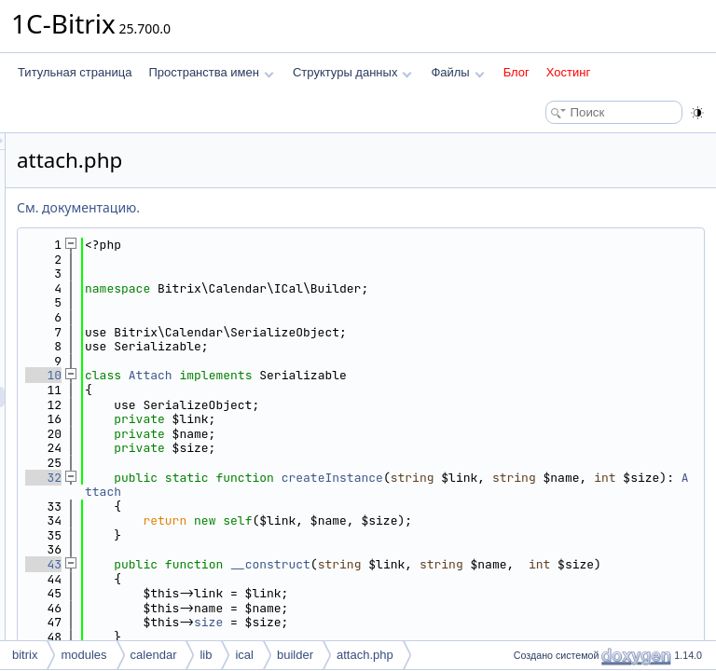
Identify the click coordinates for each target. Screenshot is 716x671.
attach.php (365, 655)
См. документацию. (311, 207)
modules (83, 655)
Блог (516, 72)
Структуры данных (352, 72)
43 (276, 564)
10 (276, 375)
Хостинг (568, 72)
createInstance (565, 478)
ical (244, 655)
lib (206, 655)
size (441, 637)
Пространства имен (210, 72)
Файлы (457, 72)
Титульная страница (74, 72)
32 (276, 478)
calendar (154, 655)
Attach (384, 375)
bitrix (24, 655)
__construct (503, 564)
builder (295, 655)
